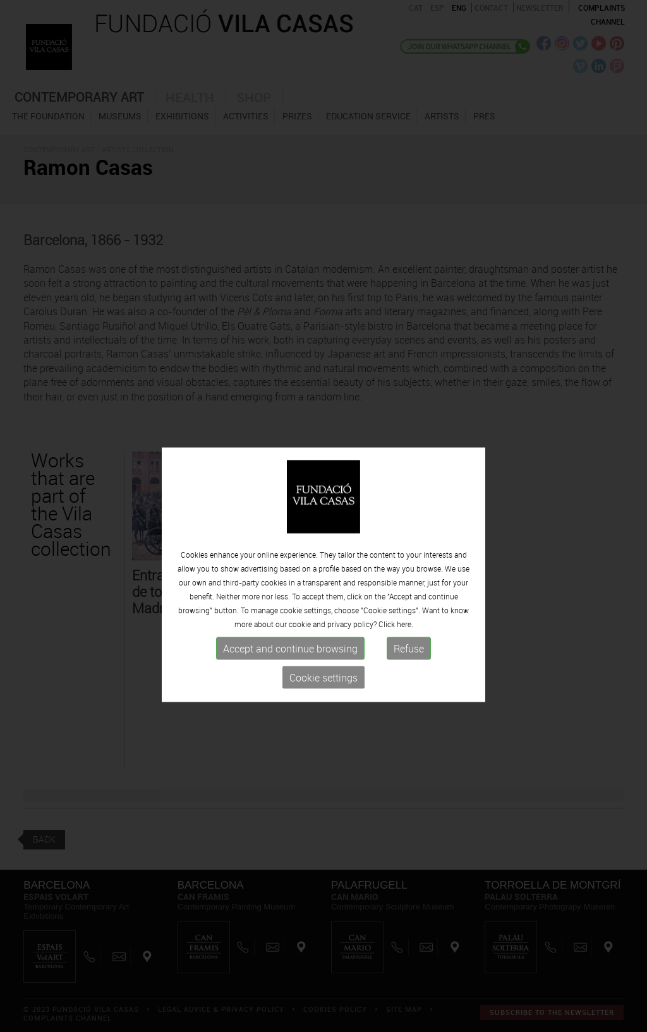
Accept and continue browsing (290, 661)
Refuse (409, 661)
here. (405, 637)
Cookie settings (323, 690)
